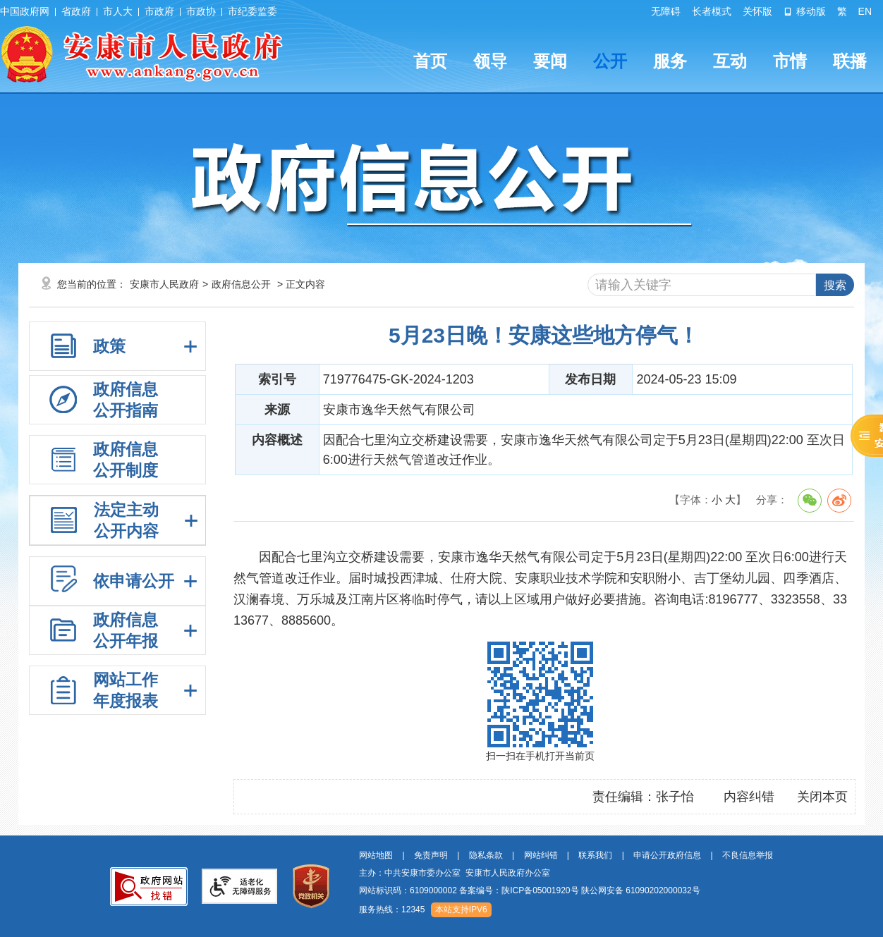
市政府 (159, 11)
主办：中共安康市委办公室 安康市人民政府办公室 (454, 873)
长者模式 (711, 11)
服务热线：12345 (392, 909)
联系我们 (595, 855)
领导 (490, 61)
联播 (850, 61)
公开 (610, 61)
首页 (430, 61)
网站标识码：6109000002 (529, 890)
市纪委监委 (252, 11)
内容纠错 (749, 797)
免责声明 (431, 855)
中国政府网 (24, 11)
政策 (109, 346)
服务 (670, 61)
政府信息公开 (241, 284)
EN (865, 11)
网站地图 (376, 855)
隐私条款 (486, 855)
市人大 (118, 11)
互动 (730, 61)
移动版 (805, 11)
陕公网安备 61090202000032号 (640, 890)
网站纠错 (541, 855)
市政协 (201, 11)
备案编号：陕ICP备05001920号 (518, 890)
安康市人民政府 (164, 284)
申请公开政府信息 (667, 855)
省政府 (76, 11)
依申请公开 (133, 581)
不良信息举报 (747, 855)
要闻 (550, 61)
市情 (790, 61)
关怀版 (757, 11)
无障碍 (666, 11)
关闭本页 (822, 797)
